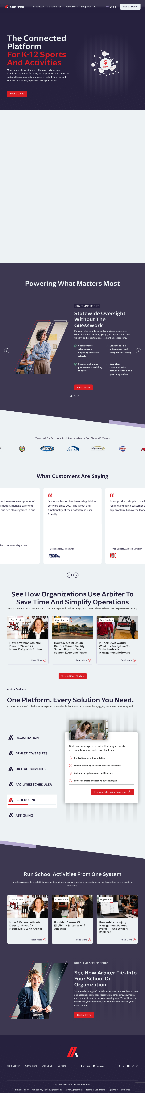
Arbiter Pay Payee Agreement (47, 1089)
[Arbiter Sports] (14, 6)
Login (111, 6)
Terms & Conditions (95, 1089)
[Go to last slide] (6, 350)
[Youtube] (128, 1066)
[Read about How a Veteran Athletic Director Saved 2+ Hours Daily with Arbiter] (27, 640)
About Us (47, 1065)
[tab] (71, 396)
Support (85, 6)
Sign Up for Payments (119, 1089)
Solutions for (54, 6)
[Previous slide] (69, 575)
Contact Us (31, 1065)
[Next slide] (138, 350)
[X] (123, 1066)
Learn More (83, 387)
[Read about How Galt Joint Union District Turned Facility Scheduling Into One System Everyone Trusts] (72, 640)
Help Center (13, 1065)
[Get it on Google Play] (98, 1066)
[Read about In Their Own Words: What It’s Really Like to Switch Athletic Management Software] (117, 640)
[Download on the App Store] (85, 1066)
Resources (71, 6)
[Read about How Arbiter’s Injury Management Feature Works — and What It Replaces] (117, 919)
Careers (62, 1065)
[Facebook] (119, 1066)
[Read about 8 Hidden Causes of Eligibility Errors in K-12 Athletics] (72, 919)
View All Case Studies (73, 676)
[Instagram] (133, 1066)
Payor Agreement (74, 1089)
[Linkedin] (137, 1066)
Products (38, 6)
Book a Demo (130, 6)
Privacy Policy (22, 1089)
